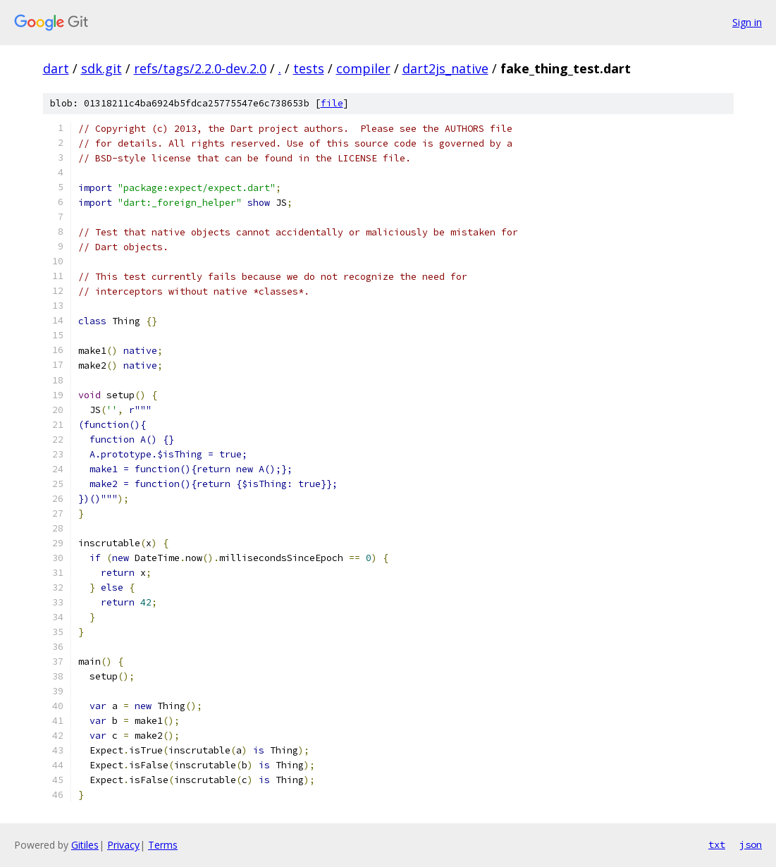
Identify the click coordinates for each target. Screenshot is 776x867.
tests (308, 68)
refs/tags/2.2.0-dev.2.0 (200, 68)
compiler (363, 68)
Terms (163, 844)
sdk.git (101, 68)
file (332, 103)
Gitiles (85, 844)
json (750, 844)
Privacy (123, 844)
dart (56, 68)
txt (716, 844)
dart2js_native (445, 68)
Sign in (747, 22)
